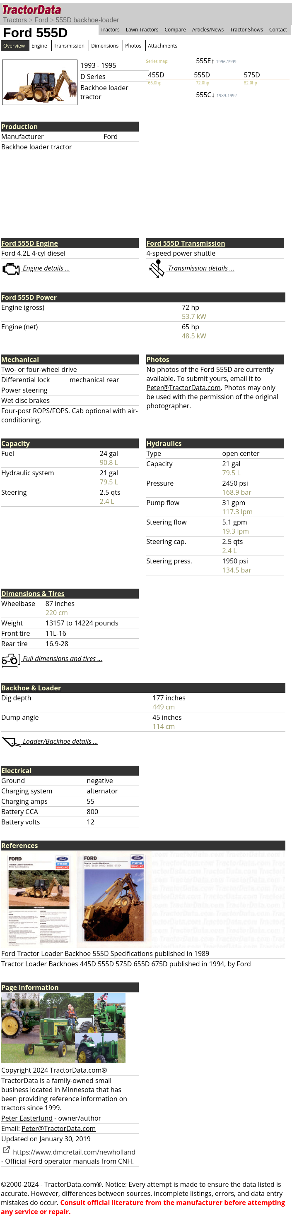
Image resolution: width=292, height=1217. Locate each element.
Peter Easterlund (27, 1118)
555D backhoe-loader (87, 20)
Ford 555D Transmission (186, 243)
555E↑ (216, 60)
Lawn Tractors (142, 29)
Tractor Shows (246, 29)
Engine (39, 45)
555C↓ (216, 94)
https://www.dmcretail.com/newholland (68, 1152)
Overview (14, 45)
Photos (133, 45)
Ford (41, 20)
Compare (175, 29)
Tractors (15, 20)
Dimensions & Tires (33, 593)
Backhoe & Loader (31, 687)
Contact (278, 29)
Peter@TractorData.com (184, 387)
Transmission (69, 45)
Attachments (162, 45)
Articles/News (208, 29)
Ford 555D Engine (29, 243)
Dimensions (104, 45)
